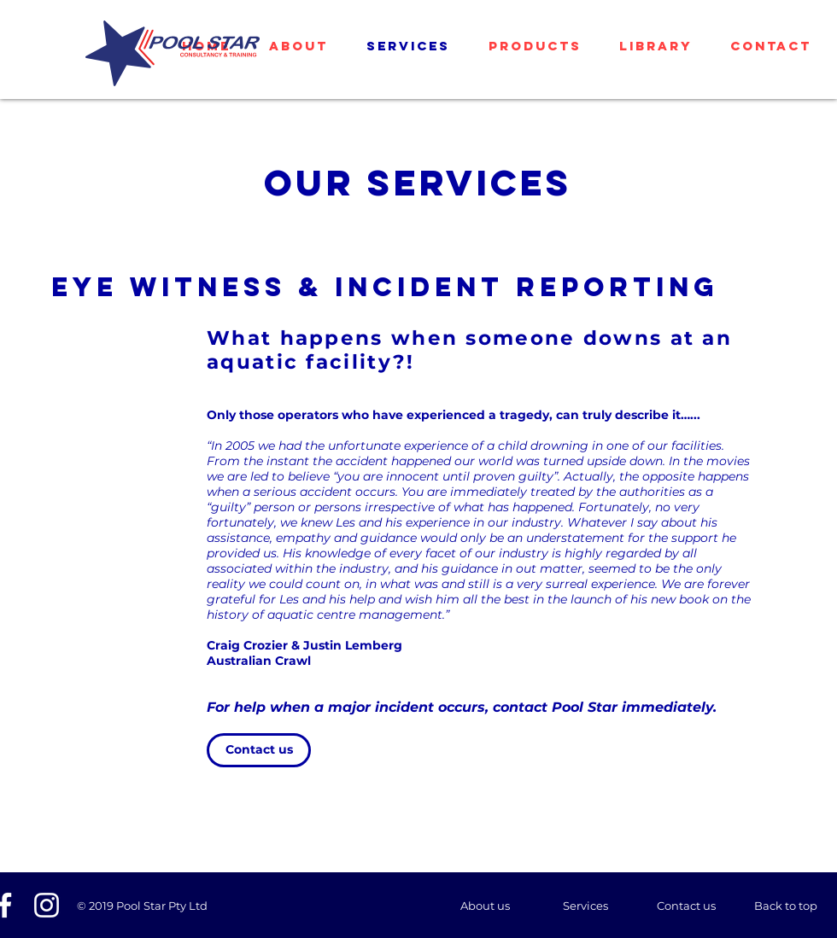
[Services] (585, 905)
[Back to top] (785, 905)
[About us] (485, 905)
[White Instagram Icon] (46, 905)
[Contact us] (259, 750)
